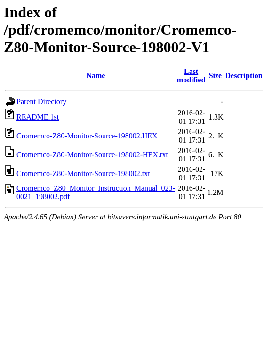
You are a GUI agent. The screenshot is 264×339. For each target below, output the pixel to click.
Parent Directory (41, 101)
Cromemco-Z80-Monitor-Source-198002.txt (83, 174)
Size (215, 76)
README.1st (37, 117)
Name (95, 76)
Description (244, 76)
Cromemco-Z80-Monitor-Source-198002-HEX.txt (92, 155)
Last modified (191, 75)
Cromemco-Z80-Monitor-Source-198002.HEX (87, 136)
